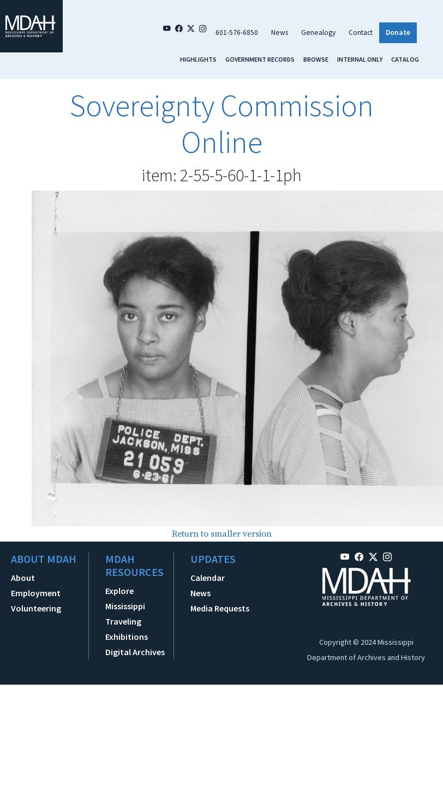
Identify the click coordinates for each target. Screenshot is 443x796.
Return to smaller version (222, 533)
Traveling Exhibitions (126, 629)
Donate (398, 32)
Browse (315, 59)
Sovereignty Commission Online (221, 123)
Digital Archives (135, 651)
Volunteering (36, 608)
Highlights (198, 59)
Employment (36, 592)
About (23, 577)
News (279, 32)
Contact (361, 32)
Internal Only (359, 59)
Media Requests (219, 608)
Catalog (405, 59)
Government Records (260, 59)
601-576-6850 (236, 32)
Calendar (207, 577)
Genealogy (318, 32)
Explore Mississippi (125, 598)
